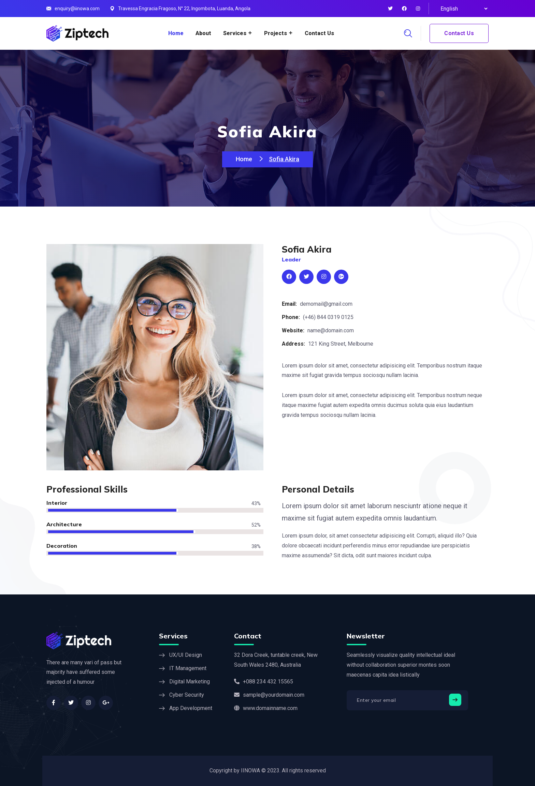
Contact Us (319, 33)
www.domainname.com (266, 708)
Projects (275, 33)
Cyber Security (186, 695)
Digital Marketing (189, 681)
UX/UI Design (185, 655)
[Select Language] (463, 8)
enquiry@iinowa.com (77, 8)
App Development (190, 708)
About (203, 33)
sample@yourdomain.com (269, 695)
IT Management (187, 668)
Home (176, 33)
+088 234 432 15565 (263, 681)
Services (234, 33)
